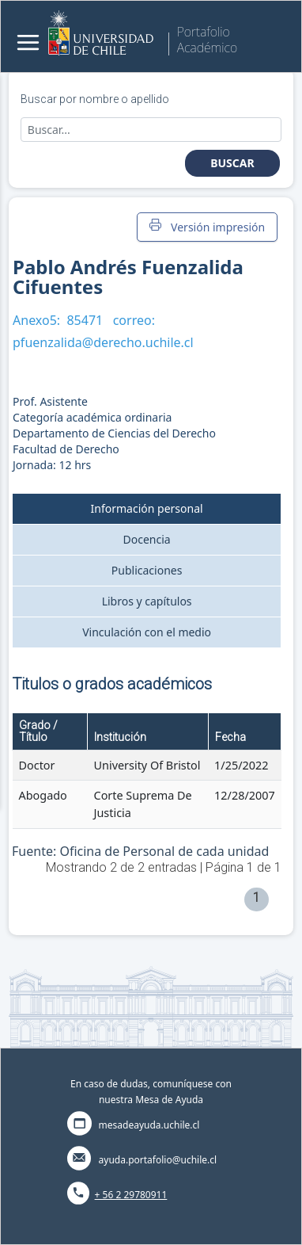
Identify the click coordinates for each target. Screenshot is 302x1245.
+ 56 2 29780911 (131, 1194)
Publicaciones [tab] (147, 570)
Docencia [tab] (147, 539)
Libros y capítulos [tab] (147, 601)
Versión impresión (207, 227)
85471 (84, 320)
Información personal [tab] (147, 508)
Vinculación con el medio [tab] (146, 632)
